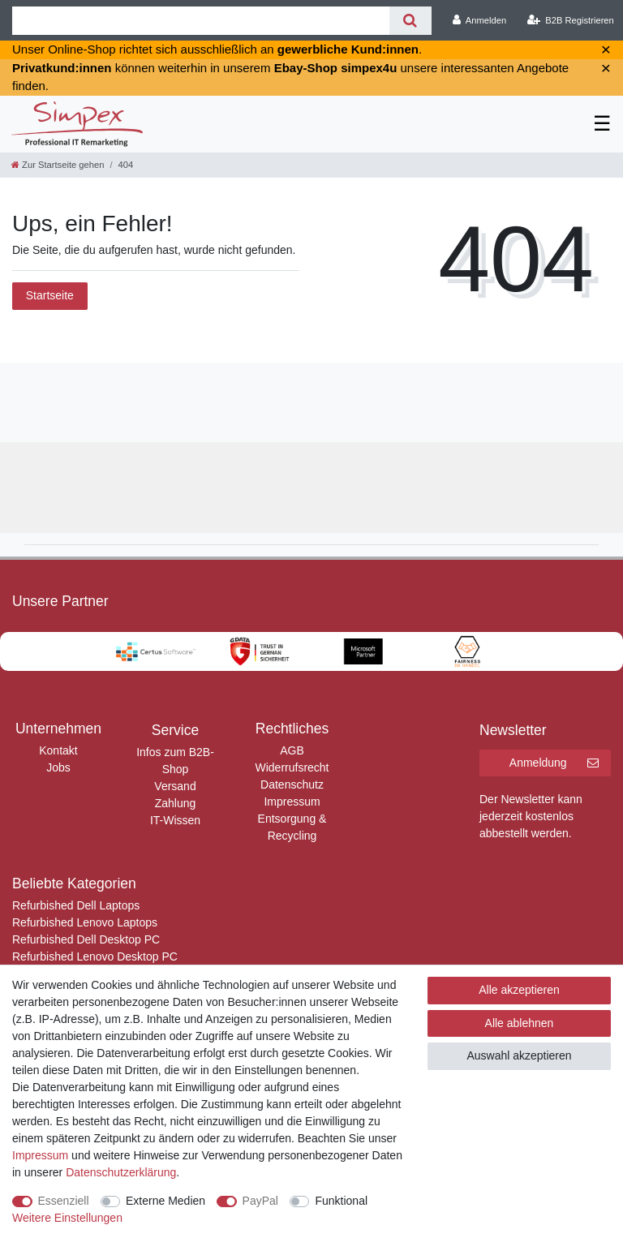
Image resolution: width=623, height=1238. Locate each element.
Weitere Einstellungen (67, 1217)
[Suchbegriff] (200, 20)
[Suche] (410, 20)
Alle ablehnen (519, 1023)
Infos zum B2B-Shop (175, 761)
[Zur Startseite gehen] (57, 165)
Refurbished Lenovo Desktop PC (95, 956)
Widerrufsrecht (292, 767)
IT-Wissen (175, 820)
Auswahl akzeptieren (518, 1055)
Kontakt (58, 750)
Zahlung (175, 803)
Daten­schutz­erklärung (121, 1172)
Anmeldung (554, 763)
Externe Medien (165, 1200)
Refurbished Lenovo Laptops (84, 922)
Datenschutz (292, 784)
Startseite (50, 295)
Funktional (341, 1200)
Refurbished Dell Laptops (76, 905)
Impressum (292, 801)
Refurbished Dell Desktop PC (86, 939)
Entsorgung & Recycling (292, 827)
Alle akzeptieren (519, 989)
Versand (174, 786)
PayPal (260, 1200)
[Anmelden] (480, 20)
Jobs (58, 767)
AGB (292, 750)
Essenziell (63, 1200)
